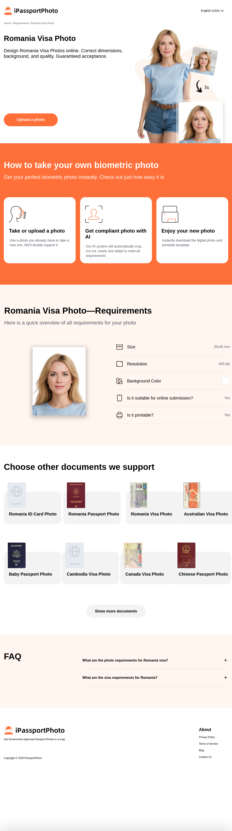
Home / (8, 23)
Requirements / (22, 23)
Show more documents (116, 645)
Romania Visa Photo (42, 23)
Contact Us (205, 790)
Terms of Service (208, 777)
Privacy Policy (207, 770)
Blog (201, 784)
